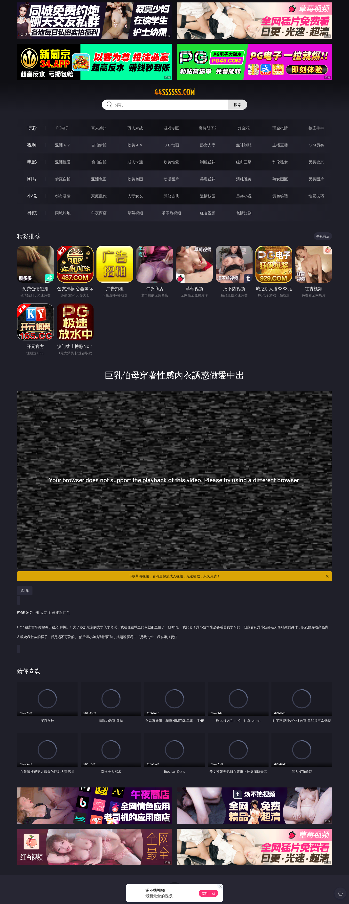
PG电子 (62, 128)
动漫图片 (171, 179)
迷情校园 (207, 196)
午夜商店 (99, 213)
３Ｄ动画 (171, 145)
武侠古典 (171, 196)
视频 (32, 145)
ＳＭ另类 (316, 145)
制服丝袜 (207, 162)
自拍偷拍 (99, 145)
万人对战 (135, 128)
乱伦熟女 (280, 162)
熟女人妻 (207, 145)
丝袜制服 (244, 145)
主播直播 (280, 145)
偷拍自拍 (99, 162)
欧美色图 (135, 179)
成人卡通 (135, 162)
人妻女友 (135, 196)
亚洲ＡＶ (63, 145)
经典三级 (244, 162)
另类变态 (316, 162)
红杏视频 (207, 213)
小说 (32, 196)
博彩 (32, 128)
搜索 (237, 104)
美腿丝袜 (207, 179)
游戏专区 (171, 128)
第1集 (24, 590)
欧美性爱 (171, 162)
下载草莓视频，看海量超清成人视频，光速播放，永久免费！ (229, 576)
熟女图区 (280, 179)
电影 (32, 162)
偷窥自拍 (63, 179)
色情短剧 (244, 213)
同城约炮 (63, 213)
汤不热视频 (171, 213)
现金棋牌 (280, 128)
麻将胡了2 (207, 128)
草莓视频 (135, 213)
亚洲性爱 (63, 162)
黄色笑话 (280, 196)
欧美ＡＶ (135, 145)
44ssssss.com (174, 92)
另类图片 (316, 179)
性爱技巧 (316, 196)
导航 (32, 213)
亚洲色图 (99, 179)
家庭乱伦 (99, 196)
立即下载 (208, 893)
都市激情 (63, 196)
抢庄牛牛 (316, 128)
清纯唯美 (244, 179)
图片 (32, 179)
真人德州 (99, 128)
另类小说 (244, 196)
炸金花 (244, 128)
